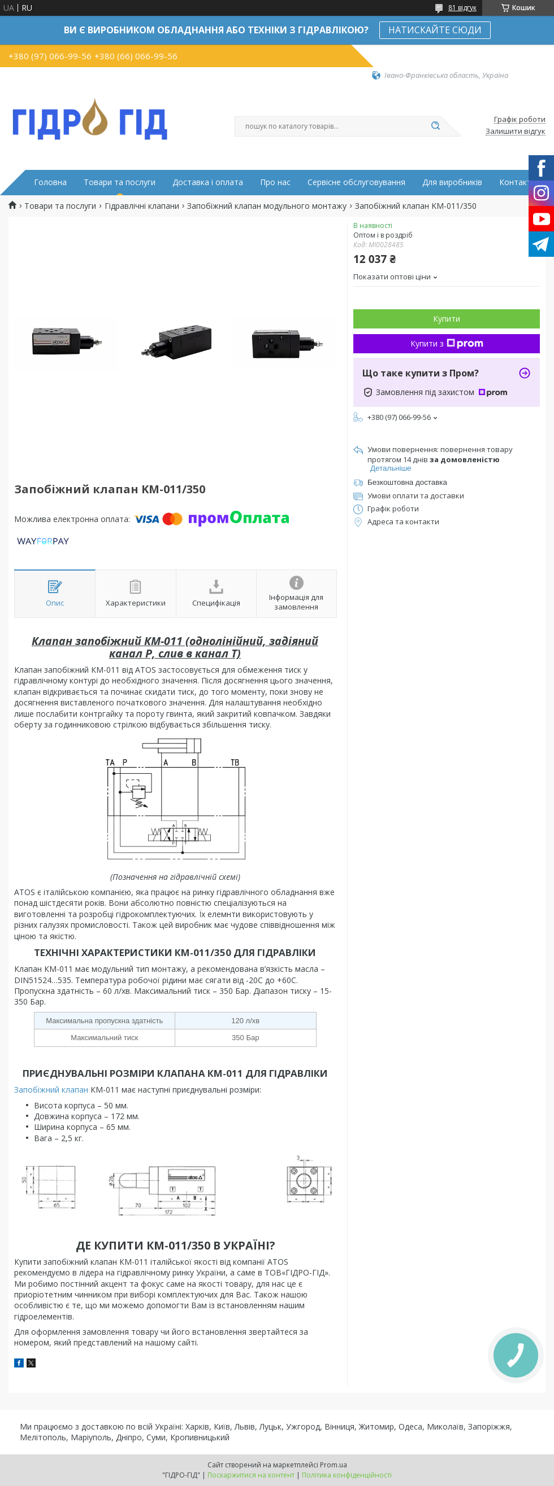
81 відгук (462, 7)
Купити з (446, 343)
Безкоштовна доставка (407, 482)
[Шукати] (435, 126)
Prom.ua (333, 1465)
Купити (446, 318)
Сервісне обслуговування (356, 182)
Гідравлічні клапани (142, 206)
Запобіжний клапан (51, 1089)
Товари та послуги (119, 182)
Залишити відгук (516, 131)
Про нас (275, 182)
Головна (50, 182)
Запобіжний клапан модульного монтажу (267, 206)
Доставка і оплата (207, 182)
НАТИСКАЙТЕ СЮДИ (435, 30)
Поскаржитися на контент (251, 1475)
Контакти (517, 182)
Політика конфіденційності (347, 1475)
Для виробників (452, 182)
